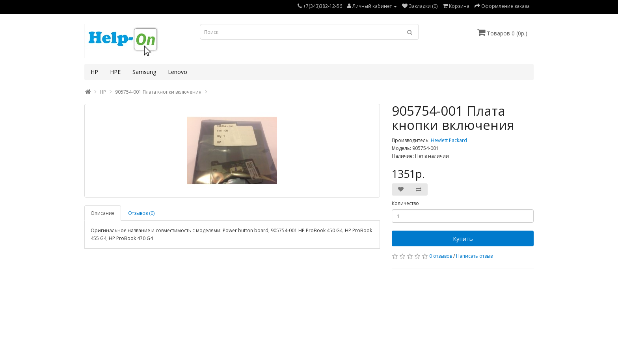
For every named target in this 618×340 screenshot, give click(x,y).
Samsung (144, 72)
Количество (405, 203)
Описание (103, 213)
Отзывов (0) (141, 213)
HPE (115, 72)
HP (94, 72)
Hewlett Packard (449, 140)
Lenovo (177, 72)
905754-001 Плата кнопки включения (158, 92)
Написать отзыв (474, 256)
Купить (463, 238)
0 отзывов (440, 256)
